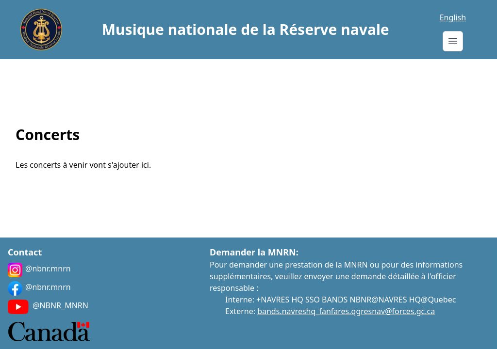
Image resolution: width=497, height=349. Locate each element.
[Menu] (453, 41)
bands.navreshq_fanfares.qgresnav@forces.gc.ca (346, 311)
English (453, 17)
